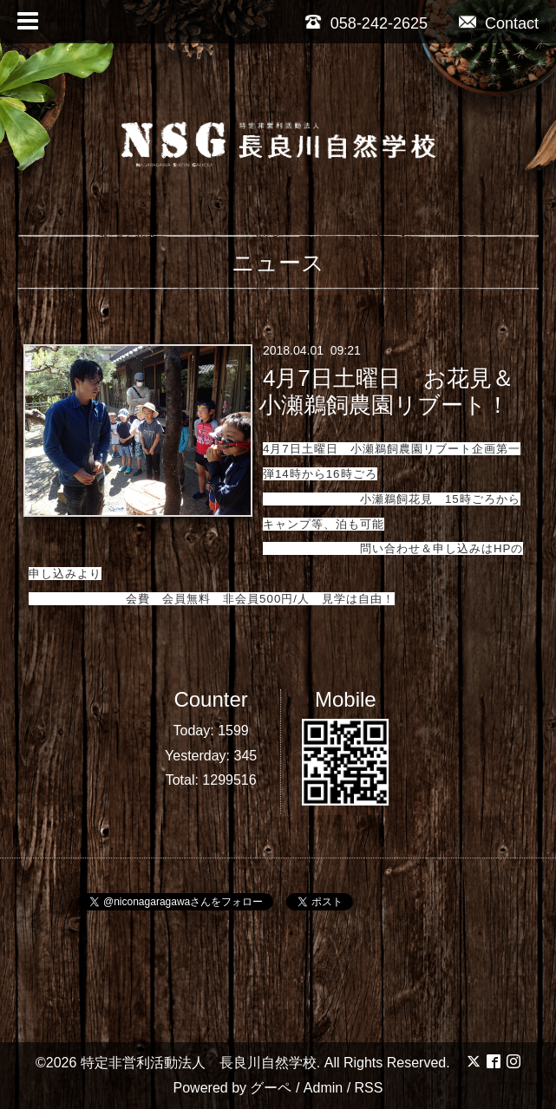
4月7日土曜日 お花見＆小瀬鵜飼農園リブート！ (386, 391)
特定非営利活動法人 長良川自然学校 (199, 1062)
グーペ (270, 1087)
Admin (323, 1087)
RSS (369, 1087)
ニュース (278, 263)
